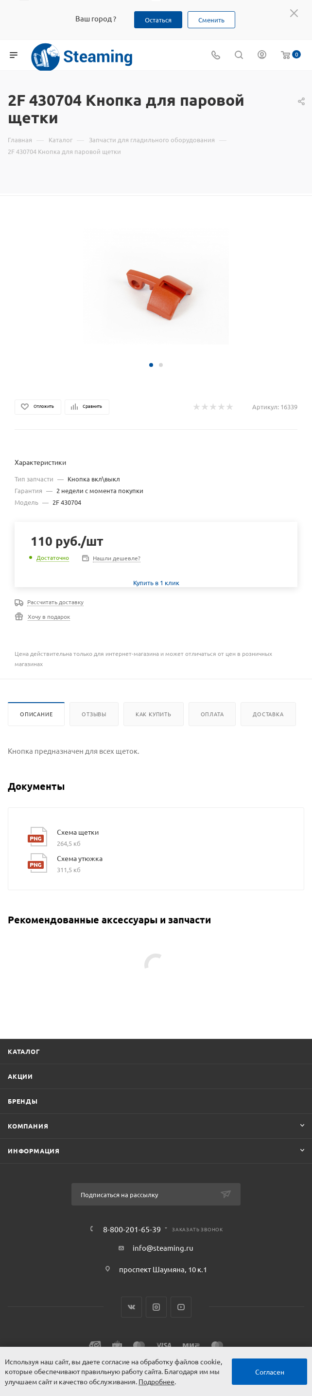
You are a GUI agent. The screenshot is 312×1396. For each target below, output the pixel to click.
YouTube (181, 1307)
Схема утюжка (80, 858)
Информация (34, 1151)
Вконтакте (131, 1307)
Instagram (156, 1307)
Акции (20, 1076)
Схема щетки (78, 831)
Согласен (269, 1371)
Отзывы (94, 714)
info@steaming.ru (163, 1247)
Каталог (24, 1051)
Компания (28, 1126)
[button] (151, 365)
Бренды (23, 1101)
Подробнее (156, 1381)
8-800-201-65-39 (132, 1229)
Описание (36, 714)
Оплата (212, 714)
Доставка (268, 714)
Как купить (154, 714)
